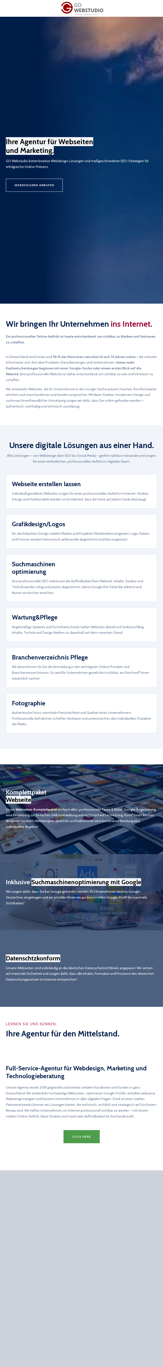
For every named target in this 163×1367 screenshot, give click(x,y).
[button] (81, 1136)
